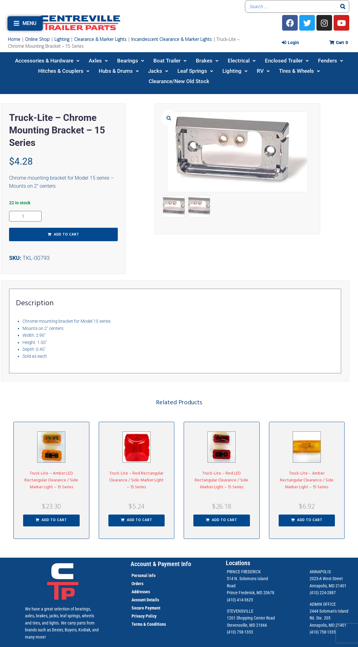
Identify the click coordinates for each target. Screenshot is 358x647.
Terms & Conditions (149, 624)
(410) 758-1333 (240, 632)
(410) (314, 632)
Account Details (145, 599)
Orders (137, 583)
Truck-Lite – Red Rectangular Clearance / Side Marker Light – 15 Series (136, 480)
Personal (139, 575)
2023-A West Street (326, 578)
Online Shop (37, 39)
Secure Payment (146, 607)
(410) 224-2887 (323, 592)
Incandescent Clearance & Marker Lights (171, 39)
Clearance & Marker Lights (100, 39)
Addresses (141, 591)
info (151, 575)
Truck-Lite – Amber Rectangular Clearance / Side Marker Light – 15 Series (307, 480)
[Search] (342, 6)
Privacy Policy (144, 616)
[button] (25, 23)
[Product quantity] (25, 216)
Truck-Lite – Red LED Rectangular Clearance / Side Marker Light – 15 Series (221, 480)
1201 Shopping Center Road (251, 617)
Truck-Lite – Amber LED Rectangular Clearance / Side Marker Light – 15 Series (51, 480)
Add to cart (66, 234)
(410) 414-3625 (240, 599)
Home (14, 39)
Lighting (61, 39)
